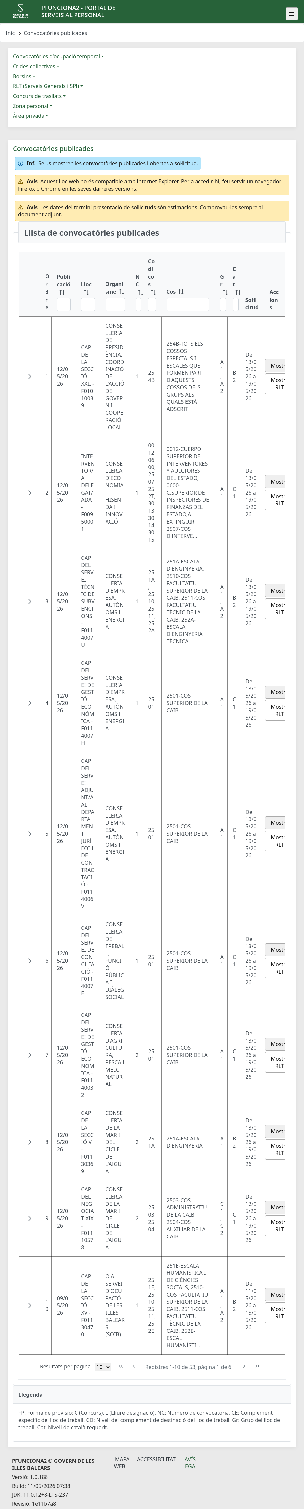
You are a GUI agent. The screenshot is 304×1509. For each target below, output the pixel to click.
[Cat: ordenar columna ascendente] (234, 284)
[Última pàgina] (258, 1366)
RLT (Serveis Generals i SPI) (46, 86)
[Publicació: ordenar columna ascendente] (63, 284)
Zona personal (30, 106)
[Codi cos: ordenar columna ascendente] (152, 284)
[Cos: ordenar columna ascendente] (188, 284)
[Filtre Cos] (188, 304)
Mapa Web (122, 1463)
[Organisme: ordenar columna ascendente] (115, 284)
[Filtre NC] (138, 304)
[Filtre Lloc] (88, 304)
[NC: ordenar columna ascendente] (136, 284)
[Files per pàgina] (103, 1367)
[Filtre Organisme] (115, 304)
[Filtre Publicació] (64, 304)
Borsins (22, 76)
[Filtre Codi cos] (152, 304)
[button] (29, 376)
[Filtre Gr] (223, 304)
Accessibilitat (156, 1459)
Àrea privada (28, 115)
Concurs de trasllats (37, 96)
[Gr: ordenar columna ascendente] (221, 284)
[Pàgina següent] (244, 1366)
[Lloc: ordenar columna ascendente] (88, 284)
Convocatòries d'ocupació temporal (56, 56)
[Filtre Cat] (236, 304)
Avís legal (190, 1463)
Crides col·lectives (34, 66)
